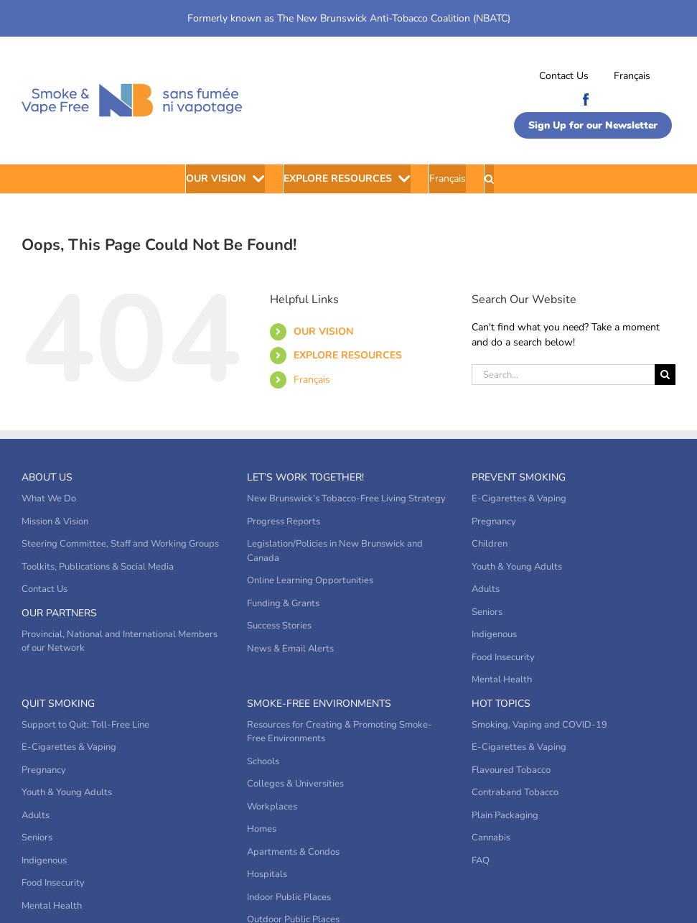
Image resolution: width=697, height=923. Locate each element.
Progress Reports (283, 521)
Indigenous (494, 634)
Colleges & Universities (295, 783)
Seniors (487, 612)
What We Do (49, 498)
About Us (47, 477)
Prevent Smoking (519, 477)
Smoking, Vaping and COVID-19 (539, 724)
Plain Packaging (505, 815)
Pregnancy (494, 521)
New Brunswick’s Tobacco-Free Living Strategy (346, 498)
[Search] (665, 374)
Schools (263, 761)
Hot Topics (501, 703)
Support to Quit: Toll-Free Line (85, 724)
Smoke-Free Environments (319, 703)
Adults (486, 589)
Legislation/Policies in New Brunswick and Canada (335, 551)
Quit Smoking (58, 703)
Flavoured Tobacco (511, 770)
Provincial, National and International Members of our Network (119, 641)
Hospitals (267, 874)
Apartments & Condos (293, 851)
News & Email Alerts (290, 648)
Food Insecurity (503, 657)
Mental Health (502, 679)
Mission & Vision (55, 521)
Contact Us (564, 76)
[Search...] (563, 374)
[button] (489, 178)
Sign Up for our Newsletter (593, 125)
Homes (261, 828)
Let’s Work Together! (305, 477)
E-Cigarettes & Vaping (519, 498)
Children (489, 543)
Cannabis (491, 837)
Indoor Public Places (289, 897)
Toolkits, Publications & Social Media (98, 566)
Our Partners (59, 613)
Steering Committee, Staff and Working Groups (120, 543)
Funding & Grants (283, 603)
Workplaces (272, 806)
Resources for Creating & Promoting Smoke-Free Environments (339, 732)
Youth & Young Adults (517, 566)
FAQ (481, 860)
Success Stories (279, 625)
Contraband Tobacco (515, 792)
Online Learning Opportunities (310, 580)
